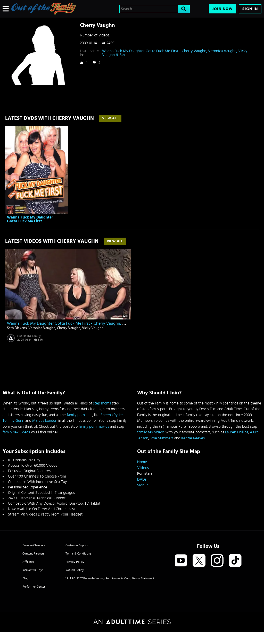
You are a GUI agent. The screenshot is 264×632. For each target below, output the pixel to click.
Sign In (250, 9)
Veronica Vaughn (41, 328)
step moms (102, 403)
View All (110, 118)
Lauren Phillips (236, 432)
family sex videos (16, 432)
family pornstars (79, 415)
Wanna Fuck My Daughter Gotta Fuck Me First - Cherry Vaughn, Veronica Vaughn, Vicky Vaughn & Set (174, 53)
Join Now (222, 9)
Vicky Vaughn (93, 328)
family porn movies (94, 426)
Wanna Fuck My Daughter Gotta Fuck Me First (30, 219)
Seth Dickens (17, 328)
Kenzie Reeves (193, 438)
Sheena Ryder (112, 415)
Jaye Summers (161, 438)
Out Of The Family (29, 336)
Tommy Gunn (13, 421)
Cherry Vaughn (68, 328)
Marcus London (44, 421)
